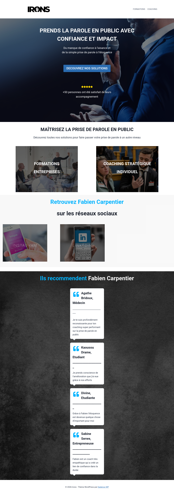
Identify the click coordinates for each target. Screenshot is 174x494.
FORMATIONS (139, 9)
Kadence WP (103, 487)
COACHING (152, 9)
